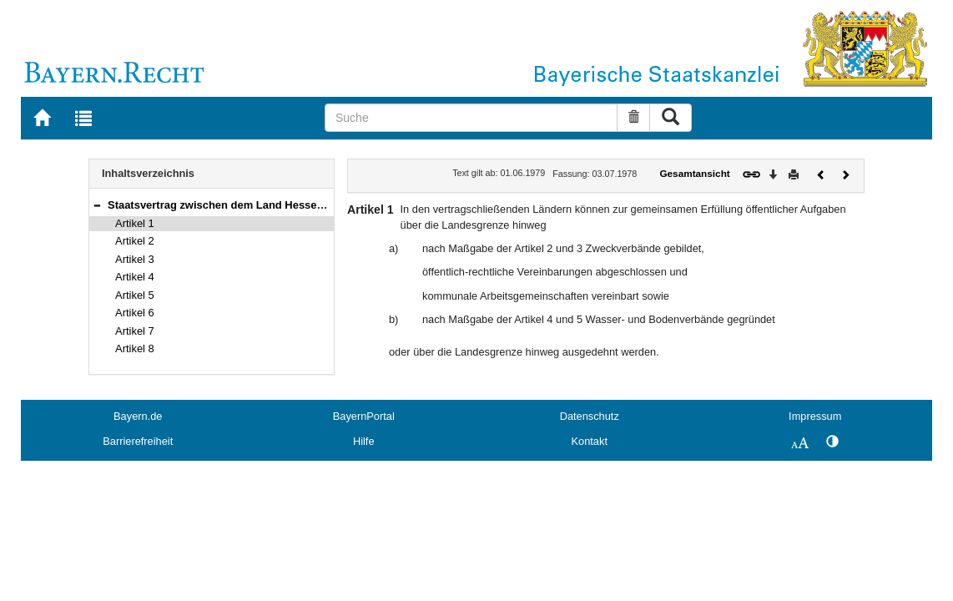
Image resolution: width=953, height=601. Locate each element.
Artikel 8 (134, 348)
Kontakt (590, 441)
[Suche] (471, 118)
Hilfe (364, 441)
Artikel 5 (134, 295)
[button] (97, 205)
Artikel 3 (134, 259)
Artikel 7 (134, 331)
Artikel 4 (134, 276)
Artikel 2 (134, 241)
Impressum (815, 416)
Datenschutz (589, 416)
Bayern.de (137, 416)
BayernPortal (364, 416)
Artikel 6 (134, 312)
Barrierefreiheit (138, 441)
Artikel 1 (134, 223)
